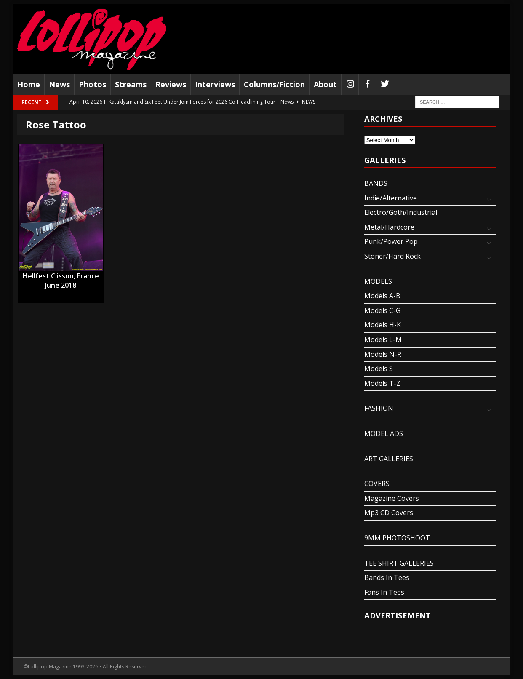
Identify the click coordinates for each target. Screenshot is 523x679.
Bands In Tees (386, 577)
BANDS (375, 183)
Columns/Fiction (274, 84)
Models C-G (382, 310)
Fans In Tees (384, 592)
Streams (131, 84)
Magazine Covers (391, 498)
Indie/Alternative (390, 198)
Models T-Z (382, 383)
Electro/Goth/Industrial (400, 212)
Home (28, 84)
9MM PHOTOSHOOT (397, 538)
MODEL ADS (383, 433)
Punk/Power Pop (391, 241)
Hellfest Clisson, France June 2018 (61, 276)
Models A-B (382, 295)
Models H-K (382, 324)
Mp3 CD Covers (388, 512)
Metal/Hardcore (389, 227)
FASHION (378, 408)
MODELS (378, 281)
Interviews (215, 84)
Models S (378, 368)
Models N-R (382, 354)
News (59, 84)
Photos (92, 84)
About (325, 84)
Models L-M (383, 339)
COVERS (377, 483)
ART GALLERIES (388, 458)
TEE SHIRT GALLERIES (399, 563)
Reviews (170, 84)
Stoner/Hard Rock (392, 256)
